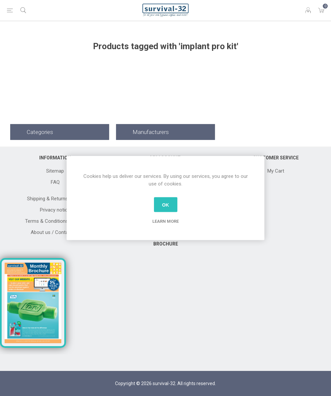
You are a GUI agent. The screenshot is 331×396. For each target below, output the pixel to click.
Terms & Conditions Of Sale (55, 221)
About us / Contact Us (55, 232)
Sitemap (55, 171)
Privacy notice (55, 210)
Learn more (165, 221)
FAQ (55, 182)
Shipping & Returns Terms (55, 199)
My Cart (275, 171)
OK (165, 204)
